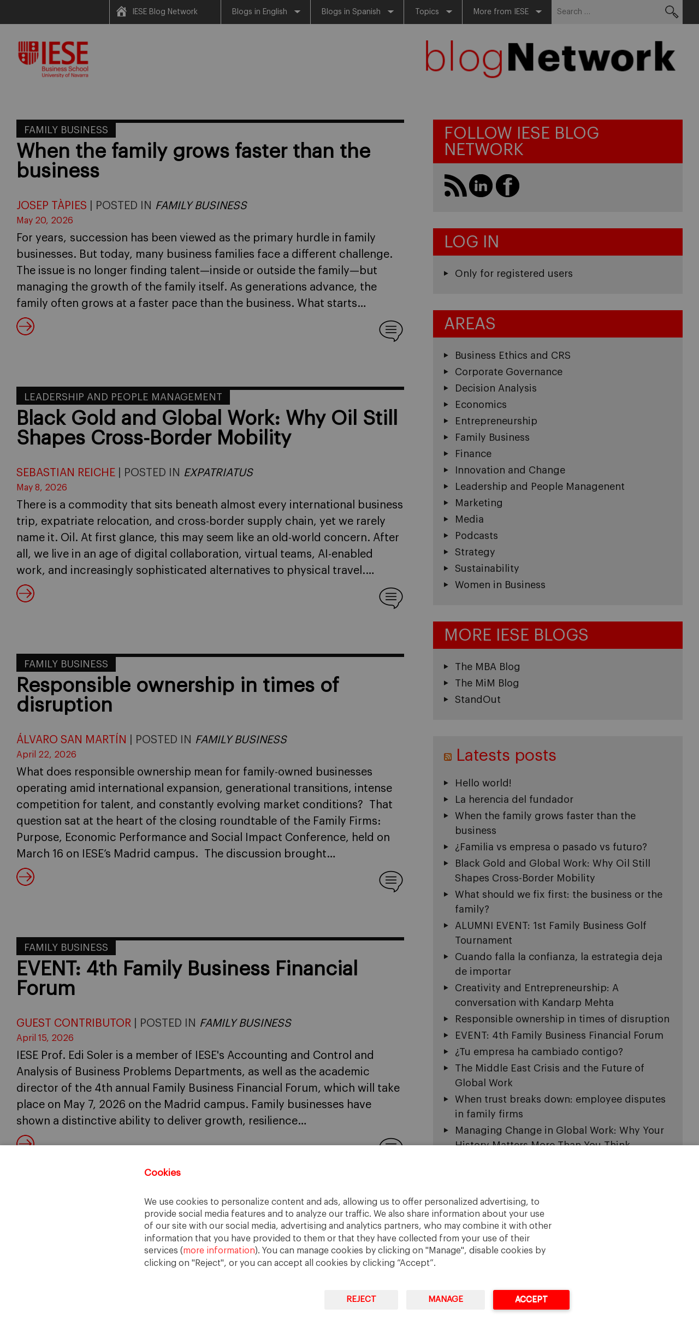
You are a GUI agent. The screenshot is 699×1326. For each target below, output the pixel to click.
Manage (445, 1299)
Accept (531, 1299)
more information (219, 1250)
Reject (361, 1299)
